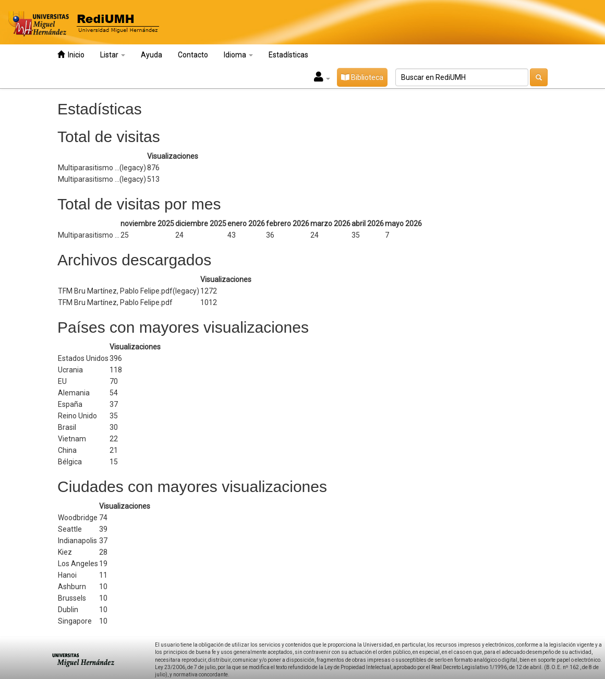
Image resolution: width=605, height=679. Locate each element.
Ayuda (151, 55)
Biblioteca (362, 77)
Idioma (238, 55)
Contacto (193, 55)
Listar (112, 55)
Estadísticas (288, 55)
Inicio (70, 54)
